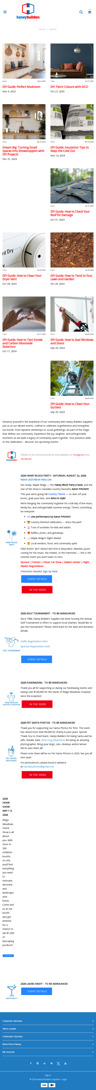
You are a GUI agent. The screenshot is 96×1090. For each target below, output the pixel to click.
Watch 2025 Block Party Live (36, 479)
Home (42, 29)
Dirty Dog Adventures (53, 740)
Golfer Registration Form (34, 641)
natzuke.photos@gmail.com (39, 766)
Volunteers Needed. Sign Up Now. (39, 571)
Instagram (78, 454)
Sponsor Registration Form (35, 646)
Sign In (48, 1075)
